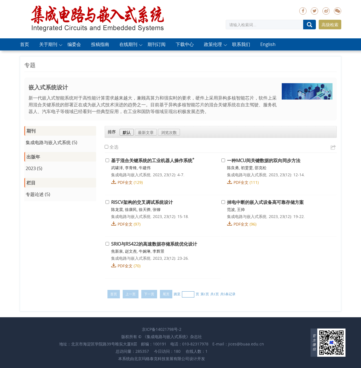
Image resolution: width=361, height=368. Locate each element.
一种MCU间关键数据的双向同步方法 (263, 160)
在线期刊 (128, 44)
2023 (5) (34, 168)
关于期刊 (48, 44)
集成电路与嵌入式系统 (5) (51, 142)
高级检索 (330, 24)
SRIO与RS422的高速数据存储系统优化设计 (154, 244)
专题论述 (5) (38, 194)
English (268, 44)
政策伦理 (213, 44)
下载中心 (185, 44)
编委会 (74, 44)
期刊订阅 (157, 44)
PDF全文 (125, 182)
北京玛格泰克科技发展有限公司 (161, 358)
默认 (127, 132)
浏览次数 (169, 132)
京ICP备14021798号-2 (161, 329)
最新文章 (146, 132)
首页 (24, 44)
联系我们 (241, 44)
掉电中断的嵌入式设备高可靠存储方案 (265, 202)
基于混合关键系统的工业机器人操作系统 (152, 160)
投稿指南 (100, 44)
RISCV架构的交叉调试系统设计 (142, 202)
